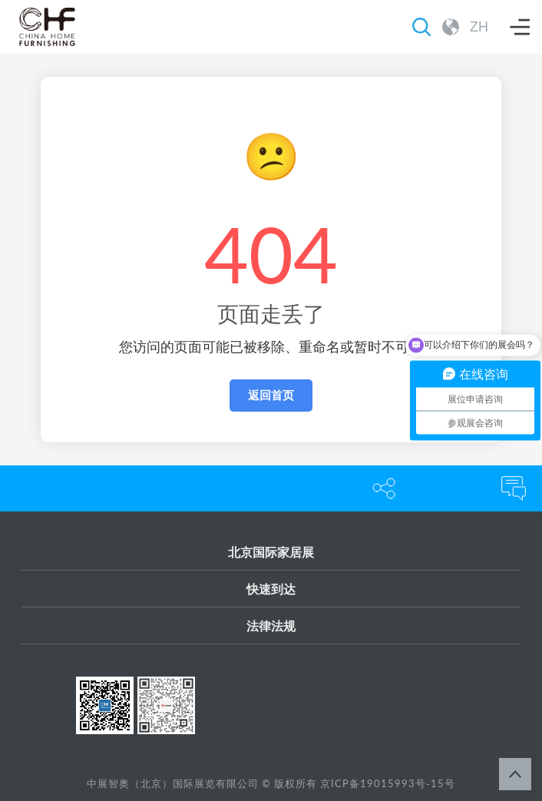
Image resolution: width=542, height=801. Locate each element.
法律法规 (271, 625)
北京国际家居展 (271, 551)
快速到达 (271, 588)
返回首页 (271, 395)
